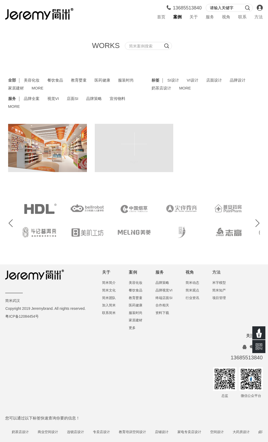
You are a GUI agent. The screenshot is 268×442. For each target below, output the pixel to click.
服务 (210, 17)
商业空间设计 (52, 432)
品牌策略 (94, 99)
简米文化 (109, 290)
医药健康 (102, 80)
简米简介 (109, 283)
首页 (161, 17)
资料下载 (162, 313)
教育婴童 (79, 80)
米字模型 (219, 283)
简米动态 (192, 283)
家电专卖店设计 (193, 432)
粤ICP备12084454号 (22, 317)
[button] (10, 223)
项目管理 (219, 298)
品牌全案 (32, 99)
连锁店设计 (79, 432)
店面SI (72, 99)
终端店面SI (163, 298)
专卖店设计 (105, 432)
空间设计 (221, 432)
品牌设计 (237, 80)
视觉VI (53, 99)
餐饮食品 (55, 80)
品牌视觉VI (163, 290)
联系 (242, 17)
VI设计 (192, 80)
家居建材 (16, 88)
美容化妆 (32, 80)
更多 (132, 328)
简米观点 (192, 290)
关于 (193, 17)
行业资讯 (192, 298)
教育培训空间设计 (136, 432)
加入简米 (109, 305)
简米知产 (219, 290)
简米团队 (109, 298)
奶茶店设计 (161, 88)
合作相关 (162, 305)
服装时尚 (126, 80)
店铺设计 (165, 432)
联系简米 (109, 313)
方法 (258, 17)
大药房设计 (245, 432)
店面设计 (214, 80)
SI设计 (173, 80)
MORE (37, 88)
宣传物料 (117, 99)
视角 (226, 17)
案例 (177, 17)
